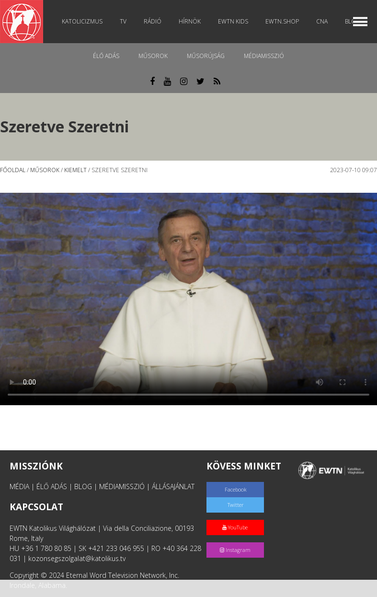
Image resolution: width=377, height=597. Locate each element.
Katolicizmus (82, 21)
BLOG (83, 486)
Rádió (152, 21)
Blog (352, 21)
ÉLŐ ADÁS (51, 486)
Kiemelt (75, 170)
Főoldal (12, 170)
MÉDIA (19, 486)
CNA (322, 21)
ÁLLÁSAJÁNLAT (173, 486)
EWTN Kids (233, 21)
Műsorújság (206, 56)
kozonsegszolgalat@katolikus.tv (77, 558)
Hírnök (190, 21)
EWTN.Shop (282, 21)
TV (123, 21)
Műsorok (153, 56)
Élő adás (106, 56)
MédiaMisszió (264, 56)
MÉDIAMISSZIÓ (122, 486)
